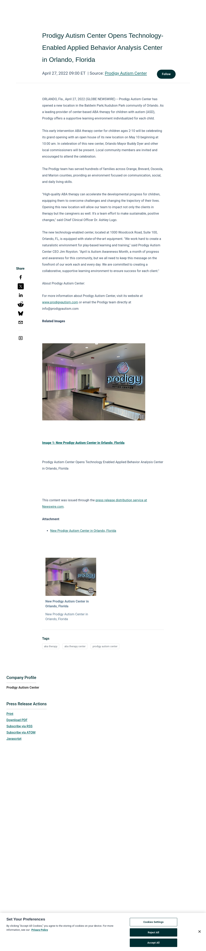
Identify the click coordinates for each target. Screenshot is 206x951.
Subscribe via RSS (19, 726)
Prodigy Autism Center (126, 73)
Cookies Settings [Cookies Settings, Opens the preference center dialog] (153, 923)
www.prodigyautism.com (60, 302)
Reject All (153, 934)
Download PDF (17, 720)
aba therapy (51, 646)
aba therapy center (75, 646)
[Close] (199, 933)
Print (9, 714)
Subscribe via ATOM (20, 732)
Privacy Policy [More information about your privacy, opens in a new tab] (39, 931)
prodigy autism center (105, 646)
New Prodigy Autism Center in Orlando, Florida (83, 531)
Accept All (153, 944)
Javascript (13, 739)
